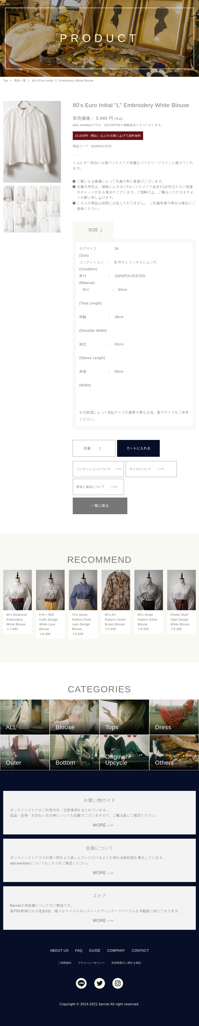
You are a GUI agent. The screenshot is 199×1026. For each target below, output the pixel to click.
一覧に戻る (94, 504)
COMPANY (116, 949)
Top (5, 80)
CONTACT (140, 949)
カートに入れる (138, 447)
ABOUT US (59, 949)
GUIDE (94, 949)
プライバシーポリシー (91, 961)
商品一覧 (20, 80)
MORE (99, 823)
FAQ (78, 949)
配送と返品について (91, 485)
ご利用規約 (64, 961)
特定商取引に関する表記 (126, 961)
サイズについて (141, 468)
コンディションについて (94, 468)
